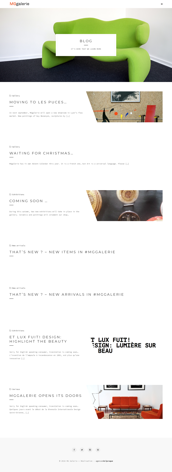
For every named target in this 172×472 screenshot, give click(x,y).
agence (104, 461)
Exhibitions (16, 330)
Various (14, 389)
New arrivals (17, 288)
